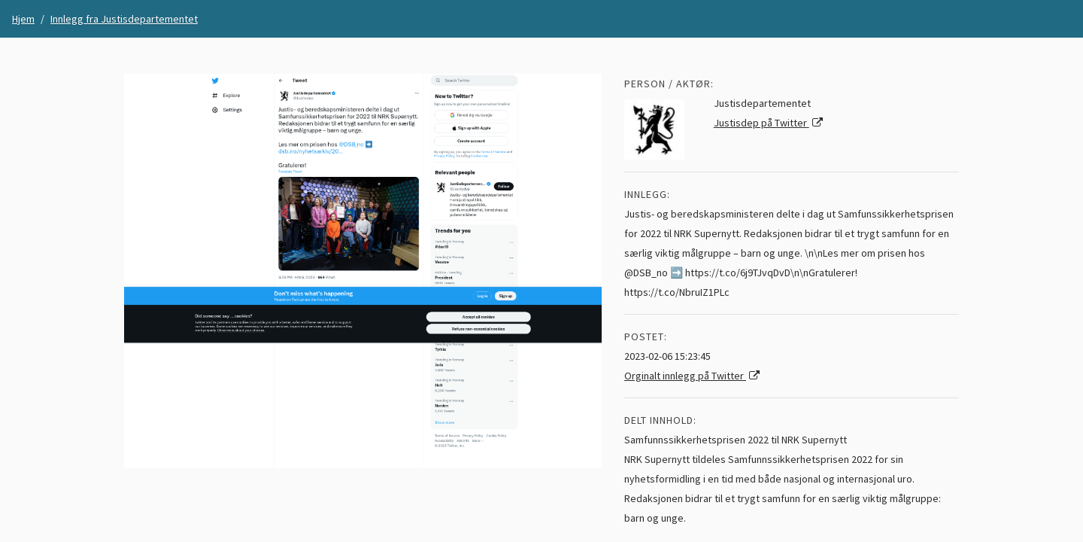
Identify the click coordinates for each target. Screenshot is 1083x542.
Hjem (23, 19)
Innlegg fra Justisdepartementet (124, 19)
